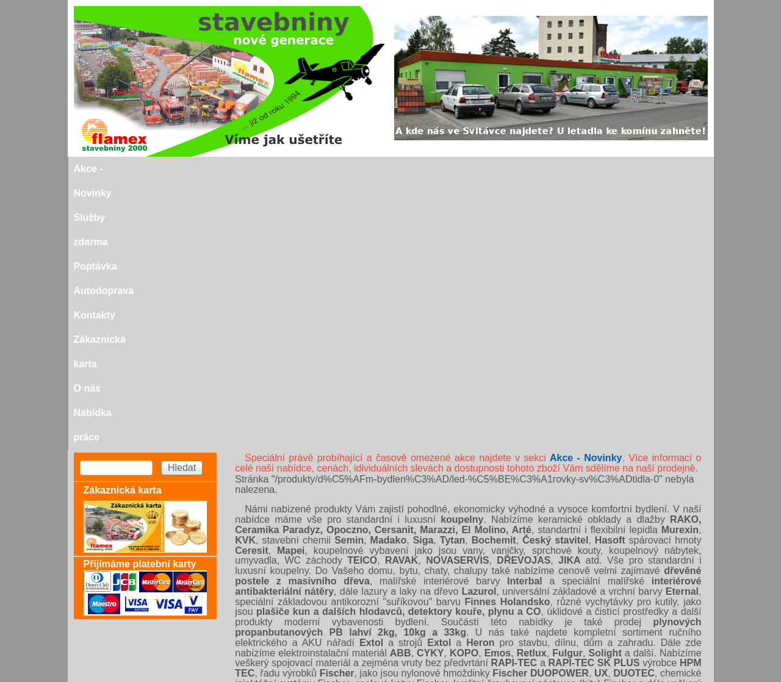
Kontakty (431, 168)
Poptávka (304, 168)
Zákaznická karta (504, 168)
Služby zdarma (236, 168)
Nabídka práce (627, 168)
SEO (354, 676)
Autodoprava (368, 168)
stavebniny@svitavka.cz (125, 658)
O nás (568, 168)
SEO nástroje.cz (415, 676)
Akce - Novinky (155, 168)
